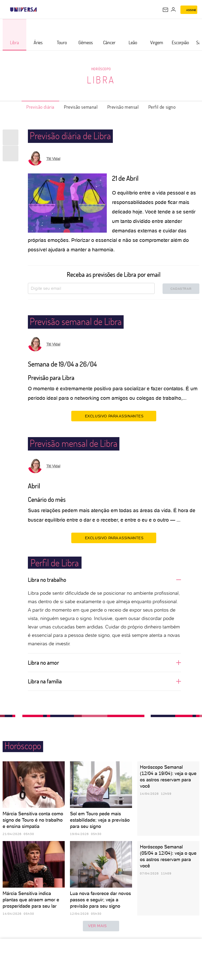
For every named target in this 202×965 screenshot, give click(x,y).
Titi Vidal (53, 159)
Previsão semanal (81, 107)
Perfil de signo (162, 107)
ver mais (101, 926)
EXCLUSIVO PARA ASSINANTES (114, 415)
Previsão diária (40, 107)
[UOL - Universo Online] (40, 9)
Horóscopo (101, 68)
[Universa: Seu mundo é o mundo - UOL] (23, 9)
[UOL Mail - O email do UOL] (165, 10)
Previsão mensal (123, 107)
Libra (101, 80)
